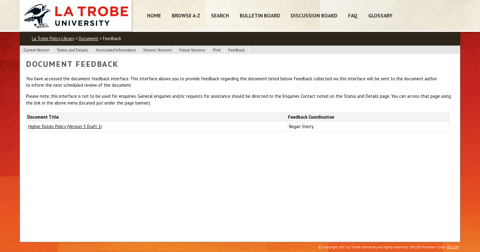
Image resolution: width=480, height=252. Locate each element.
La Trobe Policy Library (53, 38)
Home (154, 15)
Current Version (36, 50)
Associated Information (116, 50)
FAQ (353, 15)
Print (217, 50)
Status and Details (72, 50)
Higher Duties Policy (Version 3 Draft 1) (65, 126)
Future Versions (192, 50)
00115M (453, 247)
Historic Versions (158, 50)
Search (220, 15)
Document (88, 38)
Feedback (236, 50)
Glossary (380, 15)
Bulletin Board (260, 15)
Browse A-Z (186, 15)
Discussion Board (314, 15)
